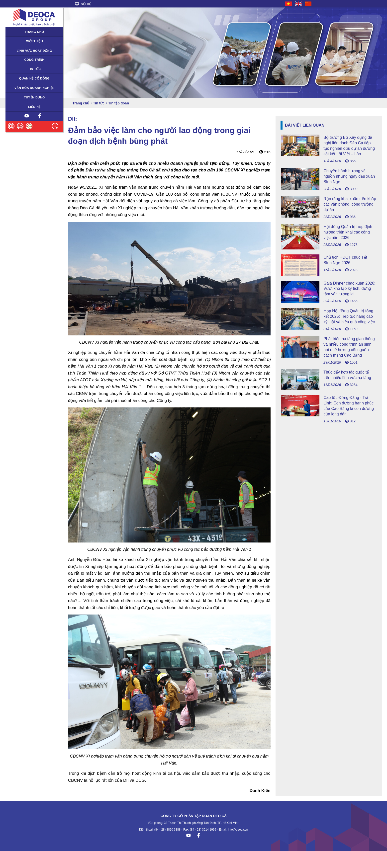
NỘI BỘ (83, 4)
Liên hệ (34, 107)
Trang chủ (34, 32)
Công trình (34, 60)
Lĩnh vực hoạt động (34, 51)
